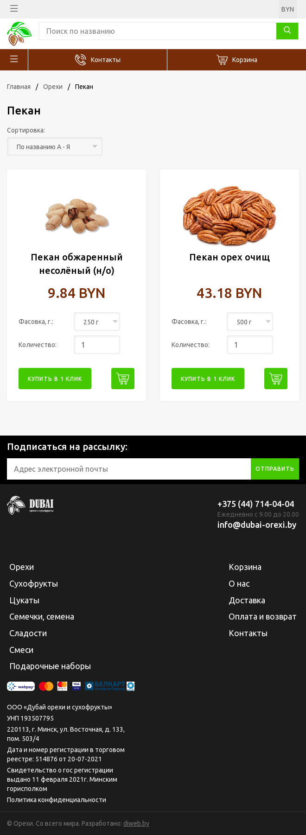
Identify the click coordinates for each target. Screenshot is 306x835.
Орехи (53, 86)
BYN (287, 9)
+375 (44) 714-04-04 (255, 503)
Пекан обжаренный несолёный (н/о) (77, 264)
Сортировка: (26, 130)
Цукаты (24, 600)
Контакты (106, 59)
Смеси (21, 649)
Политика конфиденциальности (56, 799)
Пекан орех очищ (229, 257)
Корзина (244, 59)
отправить (274, 469)
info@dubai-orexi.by (256, 524)
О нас (239, 583)
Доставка (247, 600)
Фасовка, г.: (36, 321)
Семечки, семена (41, 616)
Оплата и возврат (263, 616)
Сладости (28, 633)
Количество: (38, 344)
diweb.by (136, 823)
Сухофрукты (33, 583)
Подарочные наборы (50, 666)
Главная (19, 86)
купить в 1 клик (55, 379)
